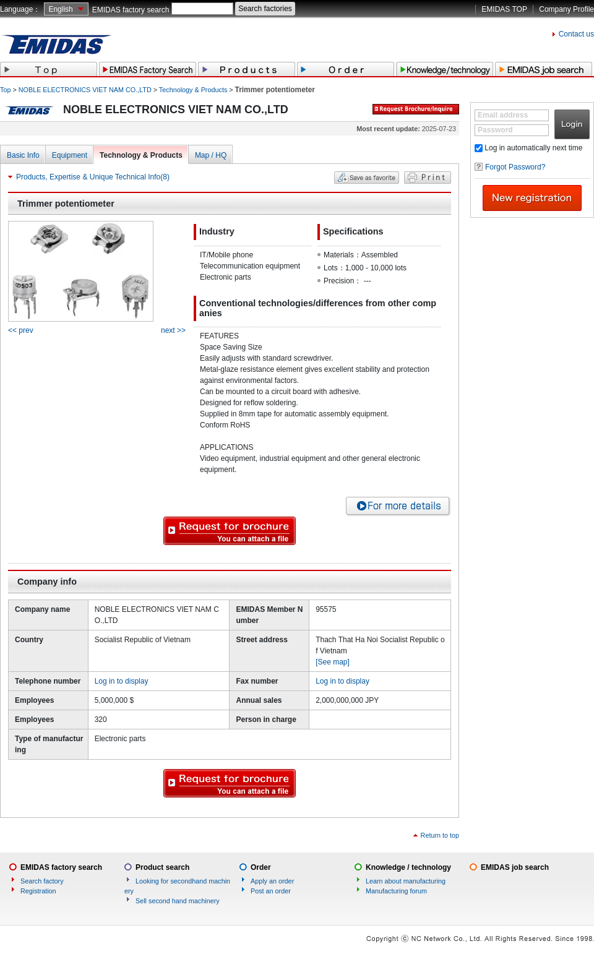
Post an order (271, 891)
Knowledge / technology (408, 867)
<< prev (20, 330)
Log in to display (121, 681)
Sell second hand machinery (178, 901)
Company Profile (566, 9)
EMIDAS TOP (504, 9)
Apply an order (272, 881)
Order (261, 867)
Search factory (42, 881)
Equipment (69, 155)
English (60, 9)
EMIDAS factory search (131, 10)
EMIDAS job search (515, 867)
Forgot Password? (515, 167)
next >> (173, 330)
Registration (38, 891)
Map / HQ (210, 155)
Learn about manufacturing (406, 881)
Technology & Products (193, 89)
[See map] (333, 662)
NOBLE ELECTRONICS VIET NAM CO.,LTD (85, 89)
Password (495, 130)
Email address (503, 115)
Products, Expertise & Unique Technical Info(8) (93, 177)
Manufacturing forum (396, 891)
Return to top (440, 835)
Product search (162, 867)
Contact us (576, 34)
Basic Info (23, 155)
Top (5, 89)
